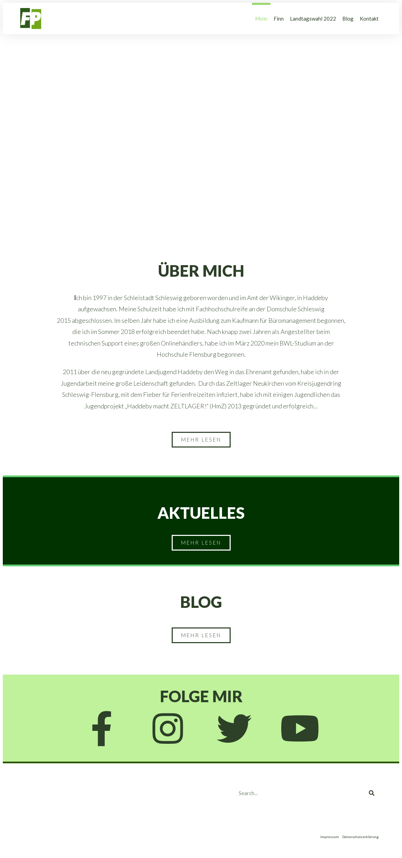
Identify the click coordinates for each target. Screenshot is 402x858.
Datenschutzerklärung (360, 837)
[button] (201, 440)
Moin (261, 18)
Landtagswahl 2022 (313, 18)
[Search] (371, 793)
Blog (347, 18)
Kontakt (369, 18)
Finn (279, 18)
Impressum (329, 837)
